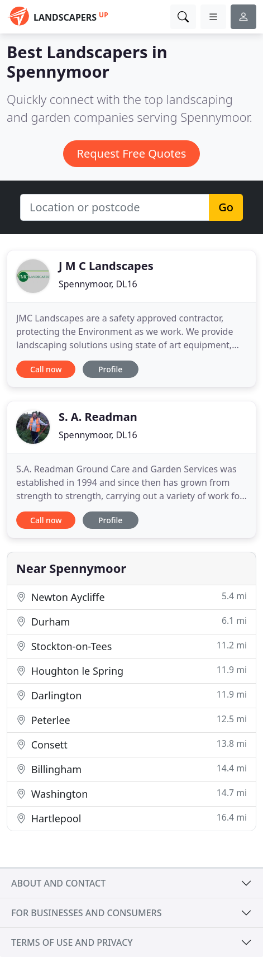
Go (225, 207)
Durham (131, 621)
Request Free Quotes (132, 153)
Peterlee (131, 720)
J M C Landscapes (106, 265)
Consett (131, 744)
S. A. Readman (98, 416)
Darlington (131, 695)
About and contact (58, 883)
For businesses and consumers (86, 913)
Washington (131, 793)
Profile (110, 369)
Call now (45, 369)
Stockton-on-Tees (131, 646)
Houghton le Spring (131, 671)
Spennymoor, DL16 (98, 284)
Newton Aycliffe (131, 597)
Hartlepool (131, 818)
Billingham (131, 769)
